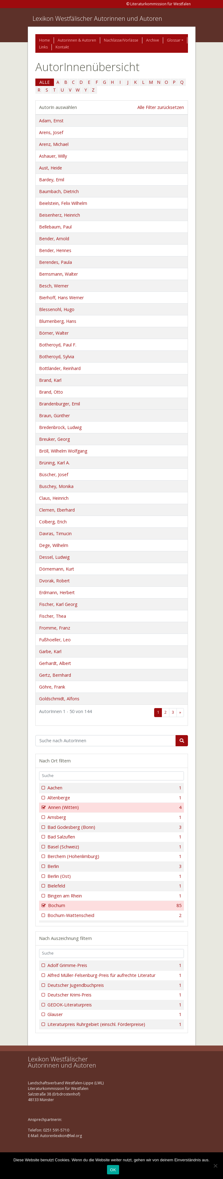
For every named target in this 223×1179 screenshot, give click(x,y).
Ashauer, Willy (53, 156)
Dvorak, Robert (54, 581)
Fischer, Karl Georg (58, 604)
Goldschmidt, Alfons (59, 699)
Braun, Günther (54, 415)
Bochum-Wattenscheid (114, 915)
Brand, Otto (51, 392)
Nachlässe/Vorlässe (121, 40)
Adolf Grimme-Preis (114, 965)
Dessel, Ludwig (54, 557)
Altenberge (114, 797)
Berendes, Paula (55, 262)
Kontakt (62, 47)
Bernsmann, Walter (58, 274)
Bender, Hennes (55, 250)
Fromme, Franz (54, 628)
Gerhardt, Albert (55, 663)
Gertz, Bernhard (55, 675)
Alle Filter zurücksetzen (160, 107)
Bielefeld (114, 886)
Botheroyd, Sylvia (56, 356)
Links (43, 47)
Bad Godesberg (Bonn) (114, 827)
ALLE (44, 82)
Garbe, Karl (50, 651)
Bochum (114, 905)
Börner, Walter (54, 333)
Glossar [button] (174, 40)
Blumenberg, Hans (57, 321)
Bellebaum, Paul (55, 227)
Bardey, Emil (51, 180)
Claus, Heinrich (54, 498)
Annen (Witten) (114, 807)
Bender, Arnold (54, 239)
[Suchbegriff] (105, 740)
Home (44, 40)
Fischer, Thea (52, 616)
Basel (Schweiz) (114, 846)
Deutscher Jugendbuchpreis (114, 985)
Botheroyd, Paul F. (57, 345)
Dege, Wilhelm (53, 545)
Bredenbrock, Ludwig (60, 427)
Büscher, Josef (53, 474)
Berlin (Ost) (114, 876)
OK (113, 1170)
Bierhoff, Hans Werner (61, 297)
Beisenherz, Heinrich (59, 215)
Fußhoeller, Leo (55, 640)
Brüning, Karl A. (54, 463)
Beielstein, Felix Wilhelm (63, 203)
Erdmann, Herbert (57, 592)
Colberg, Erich (53, 522)
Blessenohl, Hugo (56, 309)
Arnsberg (114, 817)
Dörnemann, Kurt (56, 569)
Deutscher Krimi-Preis (114, 995)
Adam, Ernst (51, 121)
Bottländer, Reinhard (60, 368)
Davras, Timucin (55, 533)
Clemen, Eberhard (57, 510)
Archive (152, 40)
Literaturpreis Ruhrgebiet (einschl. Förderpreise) (114, 1024)
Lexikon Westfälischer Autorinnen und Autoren (97, 18)
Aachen (114, 787)
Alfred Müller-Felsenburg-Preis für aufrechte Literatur (114, 975)
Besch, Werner (54, 286)
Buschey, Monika (56, 486)
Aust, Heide (50, 168)
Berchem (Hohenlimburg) (114, 856)
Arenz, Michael (54, 144)
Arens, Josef (51, 132)
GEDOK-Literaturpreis (114, 1004)
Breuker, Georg (54, 439)
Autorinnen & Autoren (77, 40)
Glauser (114, 1014)
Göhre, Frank (52, 687)
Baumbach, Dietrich (59, 191)
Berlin (114, 866)
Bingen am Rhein (114, 895)
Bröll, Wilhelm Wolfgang (63, 451)
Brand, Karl (50, 380)
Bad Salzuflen (114, 836)
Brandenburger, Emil (59, 404)
